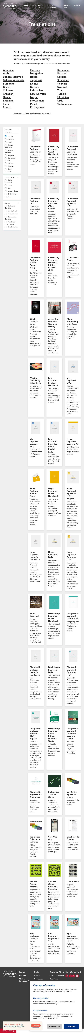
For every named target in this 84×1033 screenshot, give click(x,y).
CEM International (57, 975)
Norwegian (37, 100)
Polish (34, 104)
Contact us (38, 979)
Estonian (8, 100)
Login (36, 972)
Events (25, 5)
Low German (38, 93)
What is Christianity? (52, 6)
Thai (59, 90)
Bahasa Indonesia (13, 80)
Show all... (8, 172)
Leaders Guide (11, 191)
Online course (11, 194)
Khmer (34, 83)
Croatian (8, 93)
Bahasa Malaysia (13, 76)
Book (8, 188)
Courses (33, 5)
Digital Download (8, 181)
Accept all (71, 1026)
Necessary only (54, 1026)
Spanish (62, 83)
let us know (45, 114)
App (8, 197)
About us (22, 975)
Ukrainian (63, 97)
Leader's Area (66, 6)
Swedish (62, 87)
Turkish (61, 93)
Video (8, 185)
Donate (77, 5)
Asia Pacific (54, 979)
